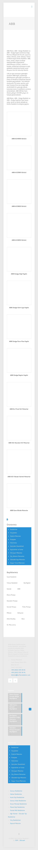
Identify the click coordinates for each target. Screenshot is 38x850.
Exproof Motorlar (15, 823)
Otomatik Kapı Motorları (17, 559)
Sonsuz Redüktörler (16, 791)
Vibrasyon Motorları (16, 553)
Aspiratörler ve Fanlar (16, 549)
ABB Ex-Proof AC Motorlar (19, 409)
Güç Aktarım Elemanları (17, 556)
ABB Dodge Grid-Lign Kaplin (19, 308)
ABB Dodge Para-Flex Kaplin (19, 341)
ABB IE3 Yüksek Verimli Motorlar (19, 477)
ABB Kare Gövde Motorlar (19, 510)
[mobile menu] (32, 6)
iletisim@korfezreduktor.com (20, 675)
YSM (16, 840)
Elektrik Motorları (15, 536)
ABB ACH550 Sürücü (19, 139)
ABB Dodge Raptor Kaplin (19, 375)
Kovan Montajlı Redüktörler (18, 804)
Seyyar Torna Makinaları (17, 563)
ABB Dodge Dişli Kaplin (19, 274)
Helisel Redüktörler (16, 794)
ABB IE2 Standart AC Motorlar (19, 443)
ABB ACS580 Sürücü (19, 172)
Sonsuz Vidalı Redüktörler (18, 801)
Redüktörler (13, 529)
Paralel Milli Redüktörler (17, 810)
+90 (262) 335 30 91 (18, 672)
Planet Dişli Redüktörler (17, 807)
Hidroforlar (13, 543)
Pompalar (13, 539)
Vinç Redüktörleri (15, 820)
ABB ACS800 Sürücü (19, 206)
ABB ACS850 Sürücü (19, 240)
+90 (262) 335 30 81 (18, 670)
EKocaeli (22, 840)
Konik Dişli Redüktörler (17, 797)
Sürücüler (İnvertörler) (17, 546)
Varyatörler (13, 533)
